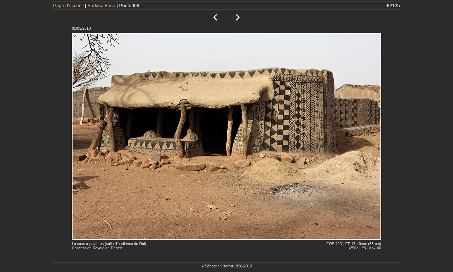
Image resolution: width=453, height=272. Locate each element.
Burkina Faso (101, 5)
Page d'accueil (68, 5)
